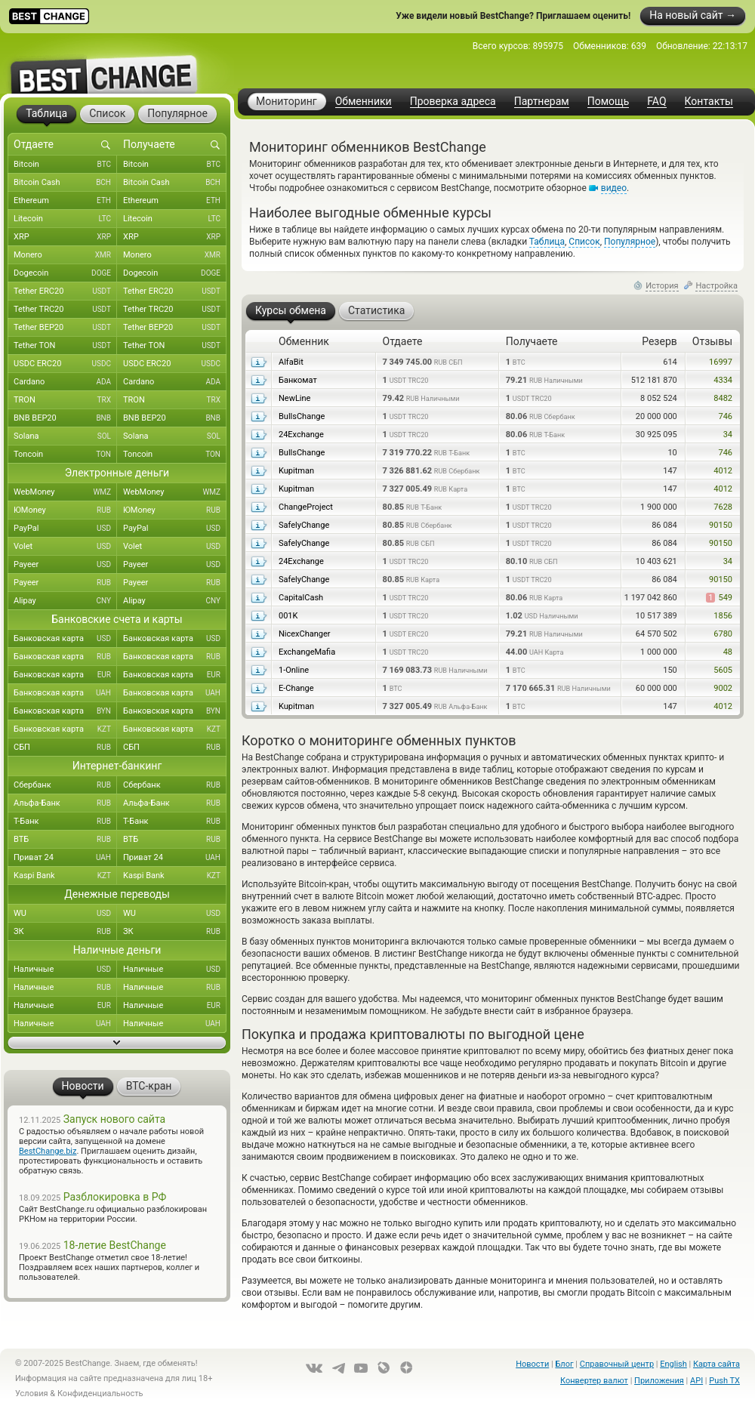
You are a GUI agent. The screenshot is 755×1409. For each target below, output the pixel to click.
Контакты (709, 101)
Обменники (363, 101)
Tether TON (65, 346)
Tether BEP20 (65, 328)
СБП (65, 747)
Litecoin (65, 219)
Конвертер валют (594, 1381)
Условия (31, 1393)
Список (584, 241)
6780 (722, 634)
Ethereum (65, 201)
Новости (532, 1364)
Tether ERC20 (65, 291)
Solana (65, 436)
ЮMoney (65, 510)
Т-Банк (65, 821)
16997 (720, 362)
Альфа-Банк (65, 803)
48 (727, 652)
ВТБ (65, 840)
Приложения (659, 1381)
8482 (722, 398)
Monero (65, 255)
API (696, 1381)
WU (65, 914)
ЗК (65, 932)
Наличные (65, 969)
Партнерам (541, 101)
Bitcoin (65, 165)
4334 (722, 380)
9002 (722, 688)
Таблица (547, 241)
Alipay (65, 601)
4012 (722, 471)
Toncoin (65, 455)
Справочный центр (617, 1364)
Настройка (716, 286)
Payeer (65, 565)
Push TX (724, 1381)
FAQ (656, 101)
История (662, 286)
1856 (722, 616)
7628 (722, 507)
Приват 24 (65, 858)
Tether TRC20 (65, 310)
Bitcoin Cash (65, 183)
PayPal (65, 529)
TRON (65, 400)
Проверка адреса (453, 101)
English (673, 1364)
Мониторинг (286, 101)
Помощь (608, 101)
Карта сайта (716, 1364)
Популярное (629, 241)
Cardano (65, 382)
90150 (720, 525)
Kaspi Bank (65, 876)
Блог (564, 1364)
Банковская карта (65, 639)
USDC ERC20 (65, 364)
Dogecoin (65, 273)
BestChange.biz (47, 1151)
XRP (65, 237)
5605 (722, 670)
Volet (65, 547)
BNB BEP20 (65, 418)
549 (719, 598)
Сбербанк (65, 785)
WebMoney (65, 492)
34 (727, 434)
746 (725, 416)
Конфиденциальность (100, 1393)
